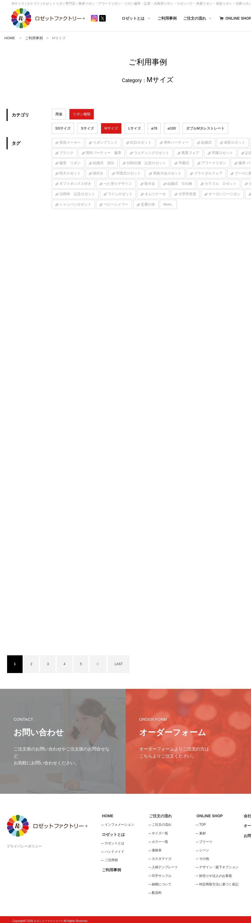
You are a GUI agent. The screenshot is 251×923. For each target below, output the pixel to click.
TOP (202, 822)
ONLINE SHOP (209, 813)
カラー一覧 (160, 839)
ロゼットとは (143, 18)
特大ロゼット (70, 174)
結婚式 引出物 (179, 184)
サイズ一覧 (160, 830)
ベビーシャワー (116, 205)
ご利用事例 (173, 18)
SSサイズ (63, 128)
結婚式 (206, 143)
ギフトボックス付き (75, 184)
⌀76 (154, 128)
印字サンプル (161, 873)
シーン (204, 847)
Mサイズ (111, 128)
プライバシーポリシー (24, 843)
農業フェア (190, 153)
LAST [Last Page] (118, 661)
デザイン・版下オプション (218, 864)
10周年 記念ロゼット (77, 194)
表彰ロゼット (234, 143)
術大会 (149, 184)
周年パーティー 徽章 (103, 153)
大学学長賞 (187, 194)
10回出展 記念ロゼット (146, 163)
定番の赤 (148, 205)
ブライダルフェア (208, 174)
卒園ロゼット (222, 153)
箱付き (98, 174)
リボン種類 (81, 114)
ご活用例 (111, 857)
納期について (161, 881)
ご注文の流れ (204, 18)
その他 (204, 856)
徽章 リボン (70, 163)
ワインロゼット (120, 194)
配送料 (157, 890)
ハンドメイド (114, 849)
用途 (58, 114)
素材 (202, 830)
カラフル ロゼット (221, 184)
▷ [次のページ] (98, 661)
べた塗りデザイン (118, 184)
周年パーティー (176, 143)
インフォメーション (119, 822)
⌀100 (172, 128)
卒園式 (184, 163)
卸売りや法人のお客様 (215, 873)
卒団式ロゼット (128, 174)
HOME (9, 38)
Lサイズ (134, 128)
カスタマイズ (161, 856)
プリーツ (205, 839)
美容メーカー (70, 143)
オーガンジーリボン (224, 194)
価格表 (157, 847)
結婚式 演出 (103, 163)
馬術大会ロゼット (167, 174)
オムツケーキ (155, 194)
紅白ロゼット (141, 143)
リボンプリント (105, 143)
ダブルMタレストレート (205, 128)
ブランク (66, 153)
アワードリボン (213, 163)
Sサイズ (87, 128)
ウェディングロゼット (151, 153)
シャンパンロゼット (75, 205)
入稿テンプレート (165, 864)
